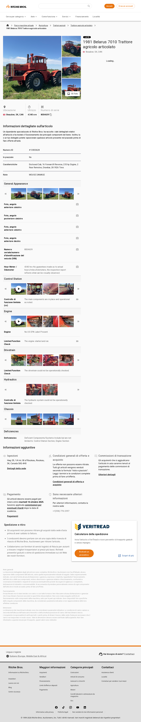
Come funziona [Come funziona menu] (50, 16)
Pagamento (44, 690)
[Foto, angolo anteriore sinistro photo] (77, 204)
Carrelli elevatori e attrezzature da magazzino (83, 695)
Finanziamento (82, 17)
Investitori (12, 679)
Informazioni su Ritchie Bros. (19, 672)
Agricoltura (74, 685)
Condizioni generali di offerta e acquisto (68, 483)
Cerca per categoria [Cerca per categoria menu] (16, 16)
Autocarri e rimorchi (78, 681)
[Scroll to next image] (78, 194)
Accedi (109, 6)
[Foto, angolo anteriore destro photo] (77, 238)
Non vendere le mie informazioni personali (87, 712)
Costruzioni (75, 672)
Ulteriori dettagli (106, 474)
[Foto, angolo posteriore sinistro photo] (77, 215)
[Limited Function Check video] (77, 341)
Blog (10, 687)
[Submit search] (88, 6)
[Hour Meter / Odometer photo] (77, 266)
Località (96, 17)
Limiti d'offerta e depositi (48, 685)
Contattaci (129, 654)
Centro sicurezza (14, 692)
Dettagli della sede (16, 468)
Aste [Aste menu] (34, 16)
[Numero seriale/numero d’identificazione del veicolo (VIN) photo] (77, 249)
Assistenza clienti (108, 672)
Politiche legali (63, 712)
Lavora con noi (14, 683)
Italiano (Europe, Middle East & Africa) (28, 656)
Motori (73, 690)
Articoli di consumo (77, 677)
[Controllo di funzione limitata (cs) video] (77, 299)
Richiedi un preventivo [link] (84, 553)
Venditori (43, 677)
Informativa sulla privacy (45, 712)
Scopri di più (126, 555)
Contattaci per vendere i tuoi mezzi (114, 681)
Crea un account (126, 6)
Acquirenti (43, 672)
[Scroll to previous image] (5, 194)
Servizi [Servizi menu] (66, 16)
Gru (72, 701)
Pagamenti (12, 516)
